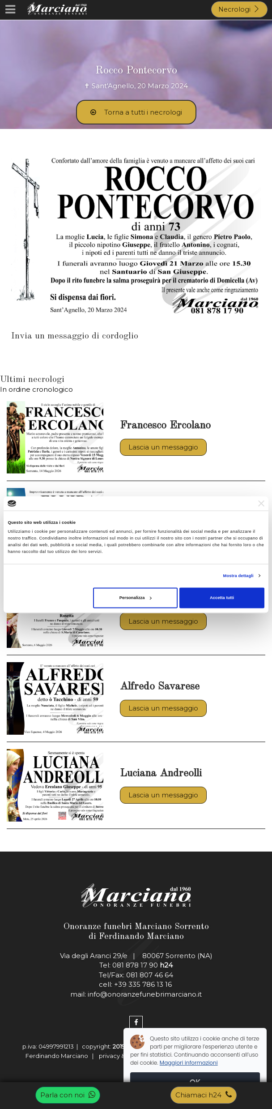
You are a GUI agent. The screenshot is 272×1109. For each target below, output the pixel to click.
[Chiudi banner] (261, 503)
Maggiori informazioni (189, 1062)
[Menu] (10, 10)
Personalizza (135, 597)
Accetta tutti (222, 597)
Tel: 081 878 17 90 (136, 965)
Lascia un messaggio (163, 447)
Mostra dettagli (238, 576)
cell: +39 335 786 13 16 (136, 984)
